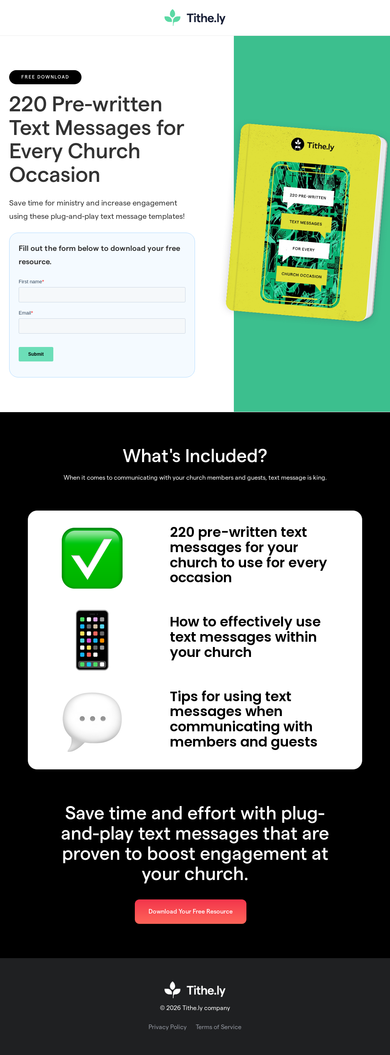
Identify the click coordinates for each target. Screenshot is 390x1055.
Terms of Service (218, 1027)
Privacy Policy (168, 1027)
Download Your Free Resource (191, 912)
